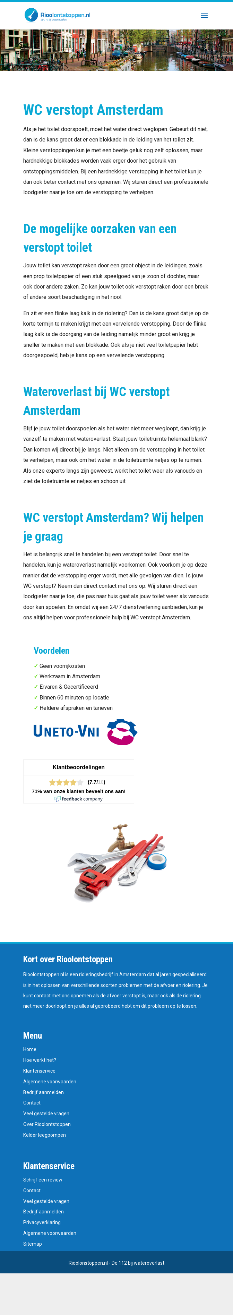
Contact (32, 1103)
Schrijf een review (42, 1180)
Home (29, 1049)
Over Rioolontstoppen (47, 1124)
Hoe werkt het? (39, 1060)
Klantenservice (39, 1071)
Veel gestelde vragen (46, 1113)
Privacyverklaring (42, 1222)
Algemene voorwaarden (49, 1081)
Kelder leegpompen (44, 1135)
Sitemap (32, 1244)
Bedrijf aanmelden (43, 1092)
